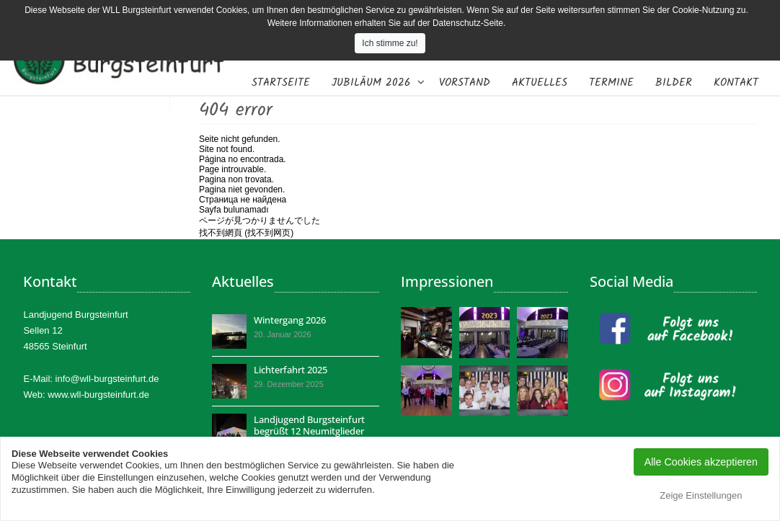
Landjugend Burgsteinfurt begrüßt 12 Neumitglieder (309, 425)
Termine (611, 83)
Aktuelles (539, 83)
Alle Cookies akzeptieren (701, 462)
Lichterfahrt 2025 (290, 369)
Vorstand (464, 83)
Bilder (673, 83)
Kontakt (736, 83)
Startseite (281, 83)
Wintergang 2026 (290, 319)
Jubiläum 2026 (371, 83)
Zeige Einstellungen (701, 495)
